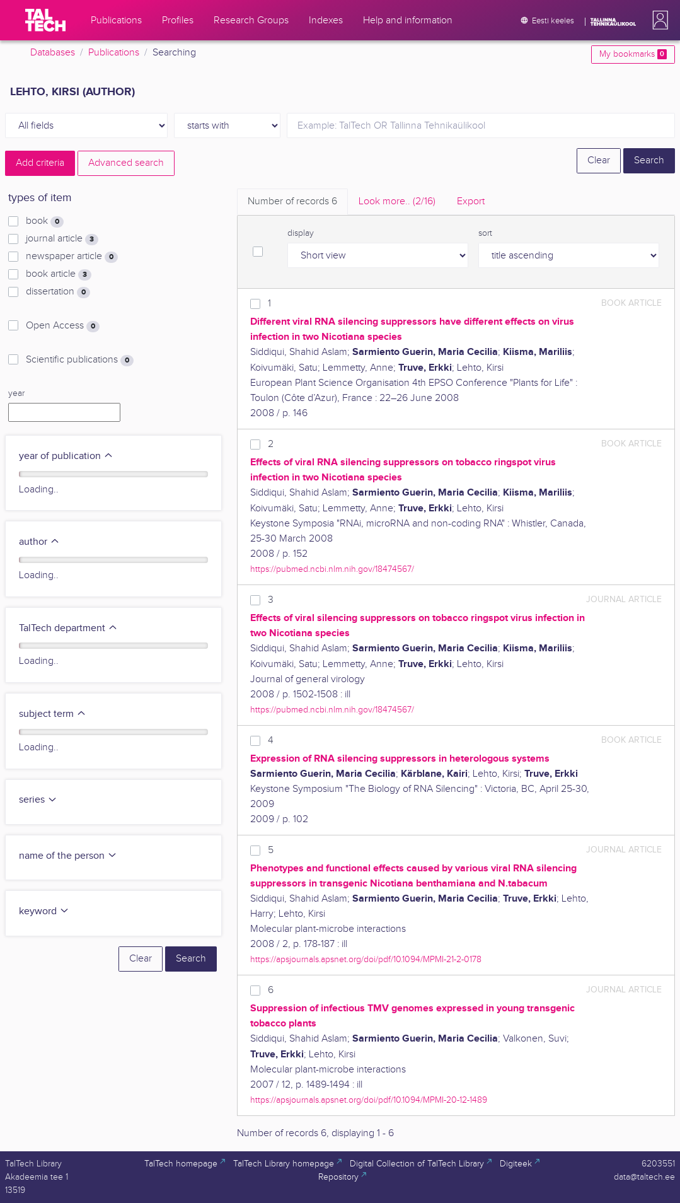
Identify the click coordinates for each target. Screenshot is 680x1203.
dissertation (58, 292)
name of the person (68, 856)
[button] (658, 20)
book (45, 221)
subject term (52, 714)
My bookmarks (633, 54)
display (300, 233)
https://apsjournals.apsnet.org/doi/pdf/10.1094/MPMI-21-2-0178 (365, 959)
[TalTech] (45, 20)
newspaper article (72, 256)
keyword (44, 911)
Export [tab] (471, 201)
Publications (113, 53)
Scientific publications (80, 360)
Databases (52, 53)
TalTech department (68, 628)
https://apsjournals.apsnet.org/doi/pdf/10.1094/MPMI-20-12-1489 (368, 1100)
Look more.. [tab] (397, 201)
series (38, 800)
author (39, 542)
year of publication (66, 456)
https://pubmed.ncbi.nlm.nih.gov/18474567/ (332, 569)
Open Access (63, 326)
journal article (62, 239)
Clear (598, 160)
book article (58, 274)
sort (485, 233)
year (16, 393)
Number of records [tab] (292, 201)
